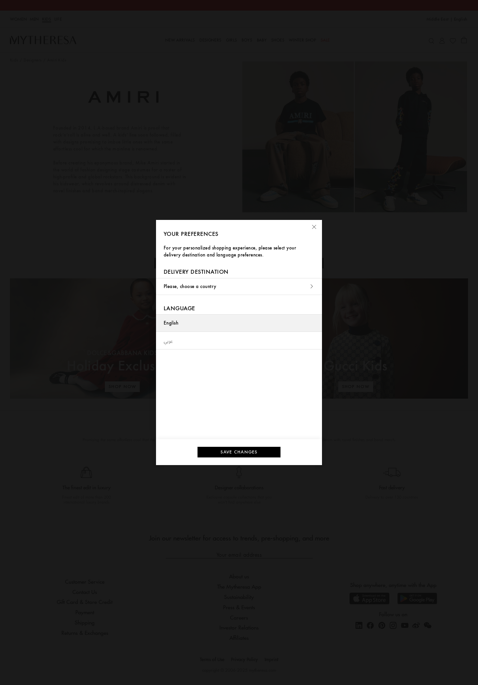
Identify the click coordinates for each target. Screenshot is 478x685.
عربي (168, 340)
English (171, 323)
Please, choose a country (239, 286)
